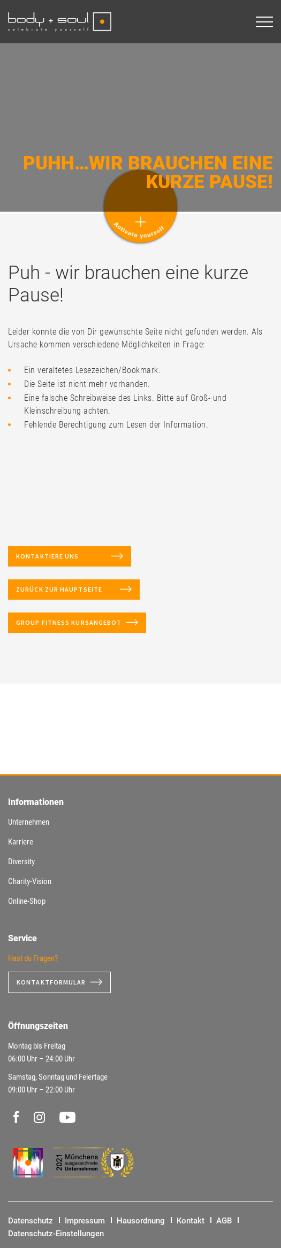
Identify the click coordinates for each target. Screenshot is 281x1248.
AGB (224, 1221)
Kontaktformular (51, 982)
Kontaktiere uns (61, 556)
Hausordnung (141, 1221)
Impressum (85, 1221)
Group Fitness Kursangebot (69, 622)
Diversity (21, 861)
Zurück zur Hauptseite (66, 589)
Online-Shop (26, 901)
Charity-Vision (29, 881)
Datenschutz (30, 1221)
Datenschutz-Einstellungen (56, 1233)
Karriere (20, 842)
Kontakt (190, 1221)
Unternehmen (28, 822)
